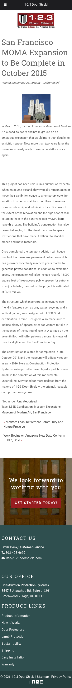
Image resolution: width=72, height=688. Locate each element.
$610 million (13, 292)
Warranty (8, 664)
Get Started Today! (36, 503)
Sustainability (12, 643)
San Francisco (42, 412)
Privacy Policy (61, 677)
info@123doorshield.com (22, 558)
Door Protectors (13, 629)
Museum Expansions (47, 406)
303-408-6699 (14, 552)
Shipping (8, 650)
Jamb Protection (14, 636)
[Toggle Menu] (5, 5)
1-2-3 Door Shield (36, 4)
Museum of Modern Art (16, 412)
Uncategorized (27, 401)
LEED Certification (21, 406)
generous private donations (19, 269)
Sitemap (43, 677)
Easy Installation (14, 657)
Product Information (16, 616)
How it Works (11, 623)
